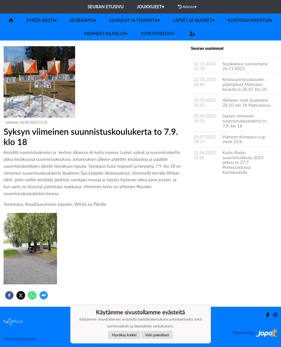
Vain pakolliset (157, 334)
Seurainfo (83, 20)
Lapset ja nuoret (193, 20)
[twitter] (20, 295)
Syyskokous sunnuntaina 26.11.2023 (245, 66)
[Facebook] (265, 314)
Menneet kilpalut (105, 33)
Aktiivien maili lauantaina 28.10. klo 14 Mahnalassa (246, 102)
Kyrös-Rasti (41, 20)
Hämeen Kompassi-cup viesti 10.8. (244, 139)
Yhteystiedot (157, 33)
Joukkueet (150, 6)
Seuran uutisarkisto (212, 185)
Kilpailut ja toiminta (134, 20)
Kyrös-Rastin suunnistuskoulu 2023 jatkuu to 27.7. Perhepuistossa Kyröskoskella (243, 162)
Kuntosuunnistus (250, 20)
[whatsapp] (32, 295)
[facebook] (9, 295)
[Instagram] (273, 314)
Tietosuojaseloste (20, 338)
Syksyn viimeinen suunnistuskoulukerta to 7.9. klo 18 (244, 120)
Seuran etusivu (106, 6)
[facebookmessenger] (43, 295)
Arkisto (187, 7)
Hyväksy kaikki (124, 334)
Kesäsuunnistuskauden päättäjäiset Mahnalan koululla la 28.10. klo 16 (244, 84)
